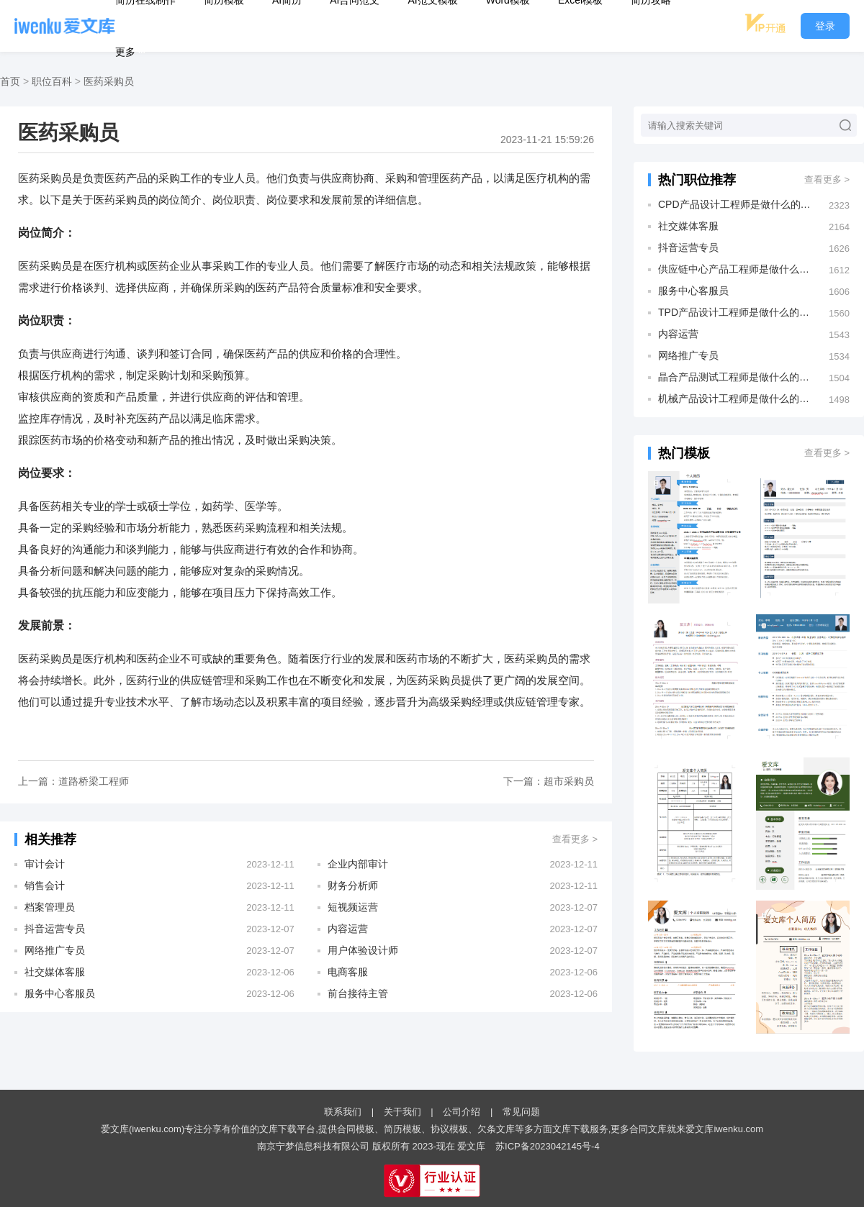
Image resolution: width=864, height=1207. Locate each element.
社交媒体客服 (54, 972)
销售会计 (44, 885)
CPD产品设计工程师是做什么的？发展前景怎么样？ (736, 204)
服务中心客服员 (59, 993)
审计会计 (44, 864)
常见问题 (521, 1111)
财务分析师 (353, 885)
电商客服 (348, 972)
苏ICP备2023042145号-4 (547, 1146)
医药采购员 (109, 81)
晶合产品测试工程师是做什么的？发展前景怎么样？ (736, 377)
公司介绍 (461, 1111)
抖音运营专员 (54, 928)
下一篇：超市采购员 (548, 781)
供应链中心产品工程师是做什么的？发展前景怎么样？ (736, 269)
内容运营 (348, 928)
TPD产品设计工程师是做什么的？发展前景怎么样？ (736, 312)
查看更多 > (575, 839)
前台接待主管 (358, 993)
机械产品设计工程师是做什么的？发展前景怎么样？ (736, 398)
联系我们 (342, 1111)
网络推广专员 (54, 950)
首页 (10, 81)
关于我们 (402, 1111)
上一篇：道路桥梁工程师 (73, 781)
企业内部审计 (358, 864)
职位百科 (52, 81)
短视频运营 (353, 907)
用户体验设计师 (363, 950)
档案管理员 (49, 907)
